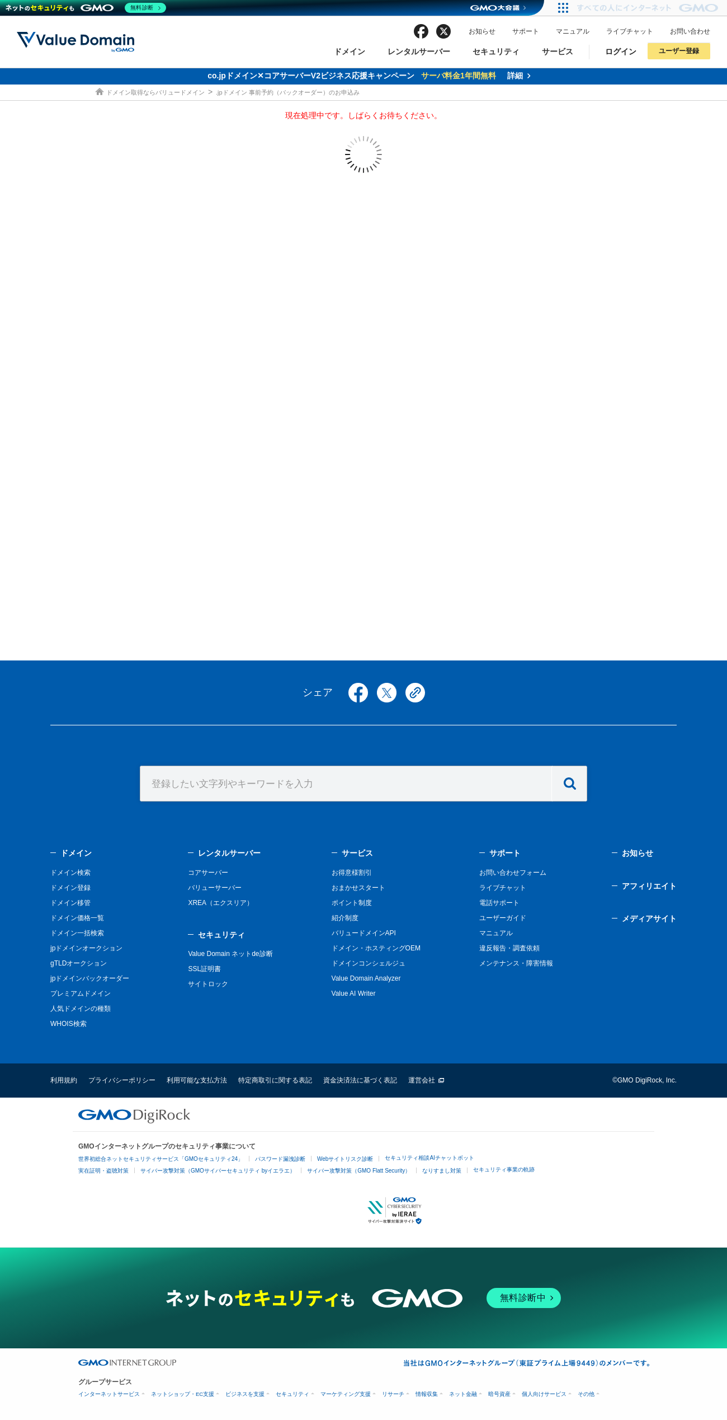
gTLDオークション (78, 963)
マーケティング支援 (345, 1394)
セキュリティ (496, 51)
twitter (443, 31)
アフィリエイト (649, 886)
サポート (525, 31)
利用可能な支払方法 (197, 1080)
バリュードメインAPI (364, 933)
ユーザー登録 (679, 51)
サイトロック (208, 984)
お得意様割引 (352, 873)
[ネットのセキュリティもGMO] (86, 8)
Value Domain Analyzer (366, 978)
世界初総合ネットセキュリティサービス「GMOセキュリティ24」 (160, 1159)
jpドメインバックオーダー (89, 978)
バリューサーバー (215, 888)
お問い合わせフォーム (512, 873)
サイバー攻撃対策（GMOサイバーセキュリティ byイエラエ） (217, 1171)
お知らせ (482, 31)
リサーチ (393, 1394)
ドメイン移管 (70, 903)
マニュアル (572, 31)
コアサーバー (208, 873)
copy (415, 692)
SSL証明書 (204, 969)
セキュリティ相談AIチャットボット (429, 1158)
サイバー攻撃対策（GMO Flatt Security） (358, 1171)
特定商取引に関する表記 (275, 1080)
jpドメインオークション (86, 948)
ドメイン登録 (70, 888)
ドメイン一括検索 (77, 933)
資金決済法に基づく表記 (360, 1080)
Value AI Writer (354, 993)
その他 (586, 1394)
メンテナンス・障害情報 (516, 963)
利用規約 (63, 1080)
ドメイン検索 (70, 873)
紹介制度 (345, 918)
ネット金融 (463, 1394)
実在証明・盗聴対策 (103, 1171)
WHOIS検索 (68, 1024)
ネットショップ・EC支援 (182, 1394)
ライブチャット (629, 31)
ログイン (620, 51)
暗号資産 (499, 1394)
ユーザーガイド (502, 918)
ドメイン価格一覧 (77, 918)
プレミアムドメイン (80, 993)
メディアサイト (649, 918)
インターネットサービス (109, 1394)
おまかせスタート (358, 888)
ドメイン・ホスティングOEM (376, 948)
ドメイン (349, 51)
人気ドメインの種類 (80, 1009)
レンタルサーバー (419, 51)
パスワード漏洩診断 (280, 1159)
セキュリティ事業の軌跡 (504, 1169)
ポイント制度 (352, 903)
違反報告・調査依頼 (509, 948)
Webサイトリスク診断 (345, 1159)
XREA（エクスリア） (220, 903)
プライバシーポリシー (121, 1080)
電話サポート (499, 903)
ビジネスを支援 (245, 1394)
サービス (557, 51)
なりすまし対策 (441, 1171)
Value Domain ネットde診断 (230, 954)
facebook (421, 31)
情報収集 (427, 1394)
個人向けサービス (544, 1394)
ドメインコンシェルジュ (368, 963)
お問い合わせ (690, 31)
